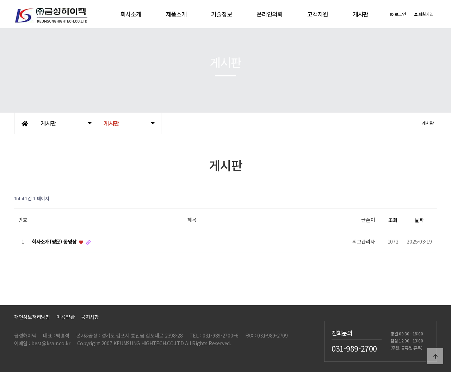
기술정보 (221, 14)
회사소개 (131, 14)
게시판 (360, 14)
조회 (392, 219)
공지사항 (90, 316)
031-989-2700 (354, 348)
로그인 (398, 14)
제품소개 (176, 14)
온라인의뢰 (270, 14)
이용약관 (65, 316)
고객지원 (317, 14)
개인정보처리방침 (32, 316)
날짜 (419, 219)
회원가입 (423, 14)
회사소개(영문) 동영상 (55, 241)
